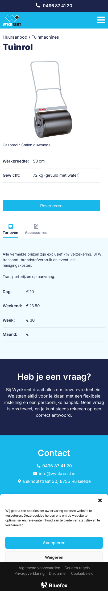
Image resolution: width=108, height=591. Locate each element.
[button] (100, 500)
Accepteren (54, 542)
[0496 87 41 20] (38, 5)
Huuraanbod (15, 37)
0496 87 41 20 (57, 5)
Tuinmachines (45, 37)
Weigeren (54, 557)
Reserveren (51, 205)
